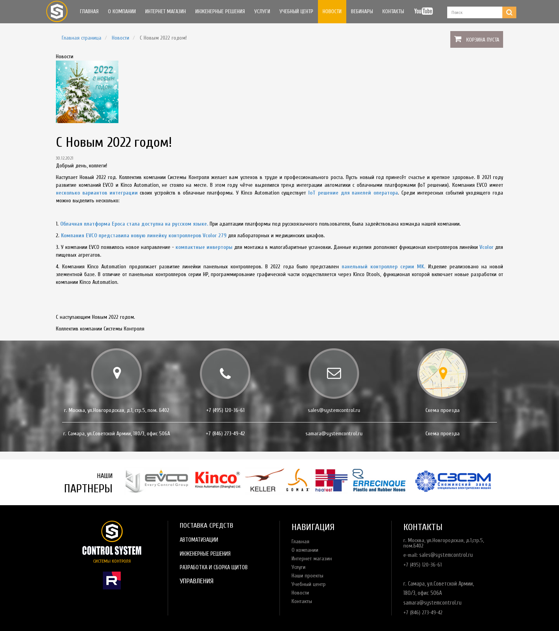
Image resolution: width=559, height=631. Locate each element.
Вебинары (362, 11)
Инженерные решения (220, 11)
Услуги (262, 11)
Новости (332, 11)
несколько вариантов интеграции (97, 192)
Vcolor (486, 247)
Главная (89, 11)
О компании (122, 11)
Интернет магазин (165, 11)
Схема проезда (442, 410)
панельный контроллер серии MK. (383, 266)
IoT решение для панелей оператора (353, 192)
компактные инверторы (204, 247)
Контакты (393, 11)
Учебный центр (296, 11)
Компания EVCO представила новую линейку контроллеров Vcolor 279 (143, 235)
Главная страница (81, 38)
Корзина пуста (482, 40)
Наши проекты (307, 575)
